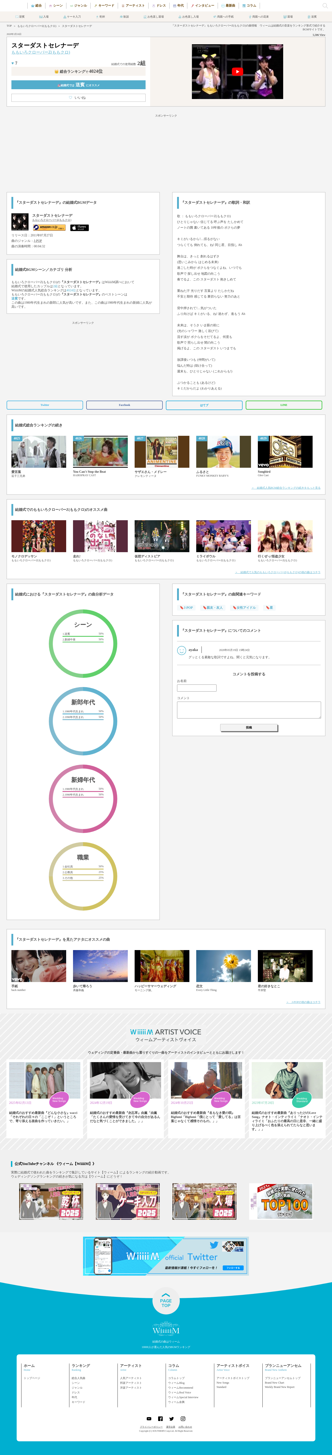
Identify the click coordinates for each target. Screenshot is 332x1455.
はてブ (204, 405)
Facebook (124, 405)
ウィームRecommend (180, 1387)
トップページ (32, 1378)
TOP (9, 25)
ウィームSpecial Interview (183, 1397)
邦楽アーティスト (131, 1382)
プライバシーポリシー (151, 1427)
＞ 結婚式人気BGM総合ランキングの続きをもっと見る (286, 487)
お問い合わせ (185, 1427)
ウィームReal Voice (179, 1392)
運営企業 (170, 1427)
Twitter (45, 405)
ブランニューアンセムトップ (283, 1378)
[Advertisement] (166, 152)
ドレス (76, 1392)
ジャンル (77, 1387)
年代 (74, 1397)
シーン (76, 1382)
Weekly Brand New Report (280, 1387)
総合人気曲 (78, 1378)
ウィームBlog (176, 1382)
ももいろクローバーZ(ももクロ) (36, 26)
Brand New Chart (274, 1382)
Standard (221, 1387)
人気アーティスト (131, 1378)
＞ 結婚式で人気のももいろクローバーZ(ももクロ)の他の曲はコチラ (278, 572)
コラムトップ (176, 1378)
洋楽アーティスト (131, 1387)
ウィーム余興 (176, 1402)
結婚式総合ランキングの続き (39, 425)
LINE (284, 405)
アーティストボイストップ (233, 1378)
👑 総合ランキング (78, 71)
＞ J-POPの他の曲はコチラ (303, 1002)
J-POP (38, 241)
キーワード (78, 1402)
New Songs (223, 1382)
